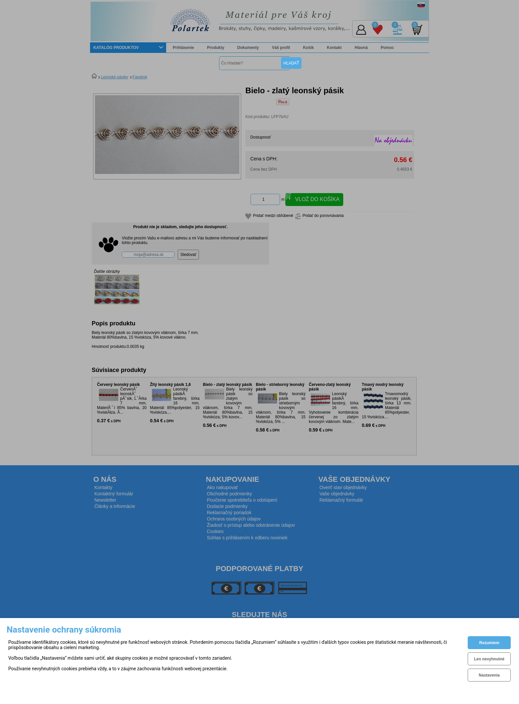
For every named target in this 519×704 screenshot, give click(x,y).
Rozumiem (489, 643)
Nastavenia (489, 675)
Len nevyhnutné (489, 659)
